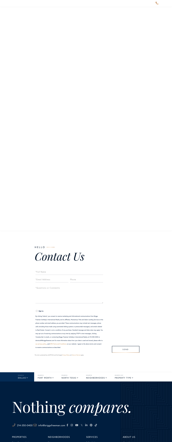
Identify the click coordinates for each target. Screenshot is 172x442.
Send (124, 348)
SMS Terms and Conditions (58, 344)
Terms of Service (76, 355)
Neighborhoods (95, 378)
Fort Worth (45, 378)
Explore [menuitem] (87, 5)
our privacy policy (40, 344)
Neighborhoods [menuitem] (51, 5)
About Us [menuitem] (114, 5)
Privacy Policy (65, 355)
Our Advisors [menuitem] (70, 5)
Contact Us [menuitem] (130, 5)
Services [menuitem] (100, 5)
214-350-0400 (157, 5)
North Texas (69, 378)
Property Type (123, 378)
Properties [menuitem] (32, 5)
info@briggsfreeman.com (65, 426)
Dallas (22, 378)
